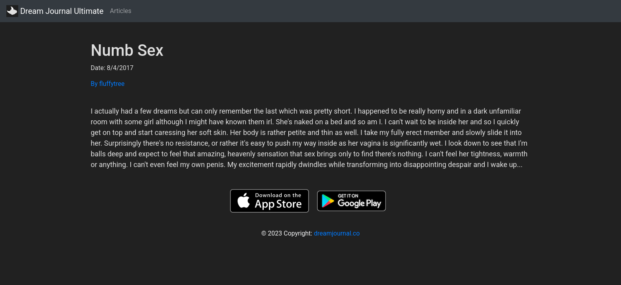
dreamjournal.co (337, 233)
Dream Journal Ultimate (54, 11)
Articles (120, 11)
